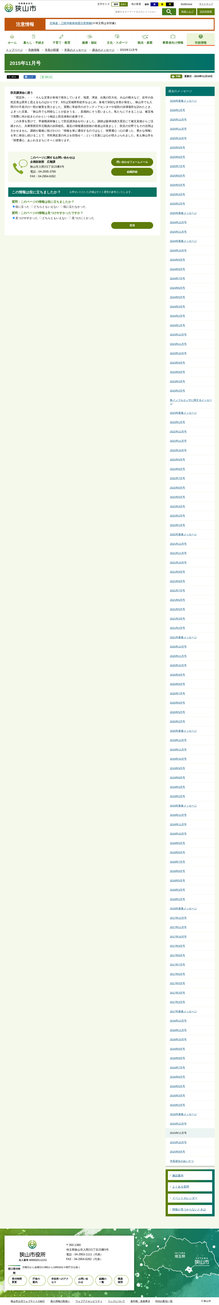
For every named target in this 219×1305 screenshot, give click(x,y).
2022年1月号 (177, 525)
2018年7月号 (177, 861)
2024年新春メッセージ (183, 240)
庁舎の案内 (36, 1280)
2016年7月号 (177, 1067)
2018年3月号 (177, 889)
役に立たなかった (74, 206)
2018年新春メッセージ (183, 908)
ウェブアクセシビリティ (88, 1301)
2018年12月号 (178, 814)
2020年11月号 (178, 656)
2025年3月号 (177, 194)
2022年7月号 (177, 478)
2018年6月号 (177, 871)
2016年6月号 (177, 1076)
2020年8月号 (177, 683)
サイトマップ (206, 4)
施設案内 (177, 1175)
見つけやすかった (26, 218)
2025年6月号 (177, 175)
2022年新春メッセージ (183, 534)
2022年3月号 (177, 506)
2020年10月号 (178, 665)
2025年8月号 (177, 156)
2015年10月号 (178, 1142)
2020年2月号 (177, 721)
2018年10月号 (178, 833)
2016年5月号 (177, 1086)
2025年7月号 (177, 166)
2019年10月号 (178, 758)
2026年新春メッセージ (183, 100)
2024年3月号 (177, 306)
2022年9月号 (177, 459)
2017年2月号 (177, 1001)
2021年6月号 (177, 599)
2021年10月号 (178, 562)
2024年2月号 (177, 315)
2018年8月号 (177, 852)
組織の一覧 (102, 1280)
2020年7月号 (177, 693)
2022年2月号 (177, 515)
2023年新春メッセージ (183, 412)
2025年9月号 (177, 147)
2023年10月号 (178, 353)
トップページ (14, 49)
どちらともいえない (46, 206)
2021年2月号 (177, 627)
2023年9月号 (177, 362)
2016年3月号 (177, 1095)
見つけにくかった (83, 218)
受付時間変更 (17, 1280)
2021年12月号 (178, 543)
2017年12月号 (178, 917)
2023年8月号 (177, 371)
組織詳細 (132, 171)
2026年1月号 (177, 110)
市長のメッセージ (75, 49)
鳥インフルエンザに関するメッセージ (191, 402)
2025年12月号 (178, 119)
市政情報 (33, 49)
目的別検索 (206, 11)
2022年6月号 (177, 487)
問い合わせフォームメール (132, 161)
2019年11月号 (178, 749)
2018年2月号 (177, 899)
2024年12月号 (178, 222)
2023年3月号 (177, 381)
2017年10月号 (178, 936)
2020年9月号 (177, 674)
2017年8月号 (177, 955)
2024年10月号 (178, 250)
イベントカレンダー (184, 1198)
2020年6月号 (177, 702)
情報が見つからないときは (189, 1209)
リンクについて (116, 1301)
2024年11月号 (178, 231)
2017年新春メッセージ (183, 1011)
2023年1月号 (177, 422)
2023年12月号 (178, 334)
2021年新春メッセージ (183, 637)
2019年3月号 (177, 786)
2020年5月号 (177, 712)
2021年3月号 (177, 618)
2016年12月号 (178, 1020)
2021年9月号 (177, 571)
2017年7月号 (177, 964)
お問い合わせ (83, 1280)
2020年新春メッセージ (183, 730)
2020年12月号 (178, 646)
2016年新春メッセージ (183, 1114)
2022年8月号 (177, 468)
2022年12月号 (178, 431)
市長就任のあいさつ (182, 1161)
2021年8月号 (177, 581)
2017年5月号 (177, 983)
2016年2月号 (177, 1104)
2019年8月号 (177, 777)
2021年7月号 (177, 590)
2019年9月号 (177, 768)
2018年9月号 (177, 843)
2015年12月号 (178, 1123)
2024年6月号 (177, 287)
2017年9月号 (177, 945)
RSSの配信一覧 (164, 1301)
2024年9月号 (177, 259)
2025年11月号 (178, 128)
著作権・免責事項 (140, 1301)
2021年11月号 (178, 553)
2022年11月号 (178, 440)
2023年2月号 (177, 390)
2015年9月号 (177, 1151)
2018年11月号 (178, 824)
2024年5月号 (177, 297)
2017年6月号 (177, 974)
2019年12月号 (178, 740)
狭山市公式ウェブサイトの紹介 (28, 1301)
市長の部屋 (52, 49)
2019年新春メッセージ (183, 805)
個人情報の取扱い (60, 1301)
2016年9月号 (177, 1048)
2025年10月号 (178, 138)
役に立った (22, 206)
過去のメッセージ (103, 49)
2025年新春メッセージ (183, 213)
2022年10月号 (178, 450)
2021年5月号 (177, 609)
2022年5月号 (177, 496)
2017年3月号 (177, 992)
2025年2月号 (177, 203)
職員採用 (120, 1280)
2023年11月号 (178, 343)
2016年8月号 (177, 1058)
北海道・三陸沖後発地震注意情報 (71, 23)
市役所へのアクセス (59, 1280)
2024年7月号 (177, 278)
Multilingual (186, 4)
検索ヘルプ (187, 11)
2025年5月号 (177, 184)
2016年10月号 (178, 1039)
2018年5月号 (177, 880)
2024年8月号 (177, 269)
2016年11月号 (178, 1030)
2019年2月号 (177, 796)
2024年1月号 (177, 325)
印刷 (178, 76)
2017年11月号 (178, 927)
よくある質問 (180, 1186)
